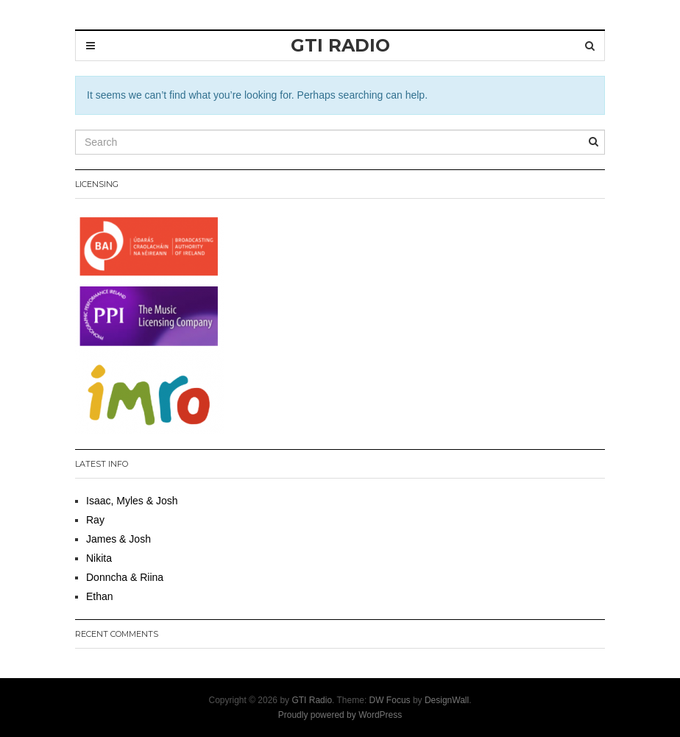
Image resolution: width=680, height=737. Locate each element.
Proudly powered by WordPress (340, 715)
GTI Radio (311, 700)
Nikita (99, 558)
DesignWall (447, 700)
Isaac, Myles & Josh (132, 501)
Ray (95, 520)
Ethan (99, 596)
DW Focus (390, 700)
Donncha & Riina (124, 577)
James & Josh (118, 539)
